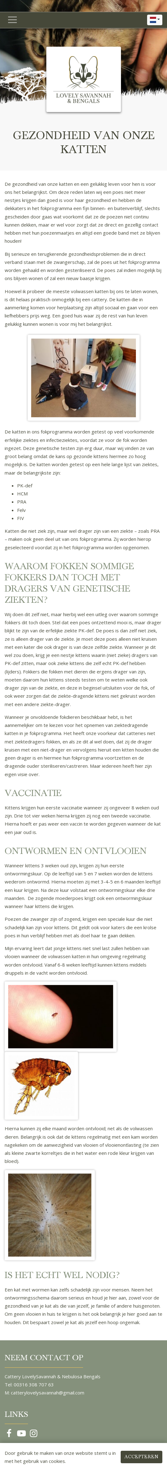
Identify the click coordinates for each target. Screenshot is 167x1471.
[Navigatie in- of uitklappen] (13, 20)
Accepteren (141, 1456)
